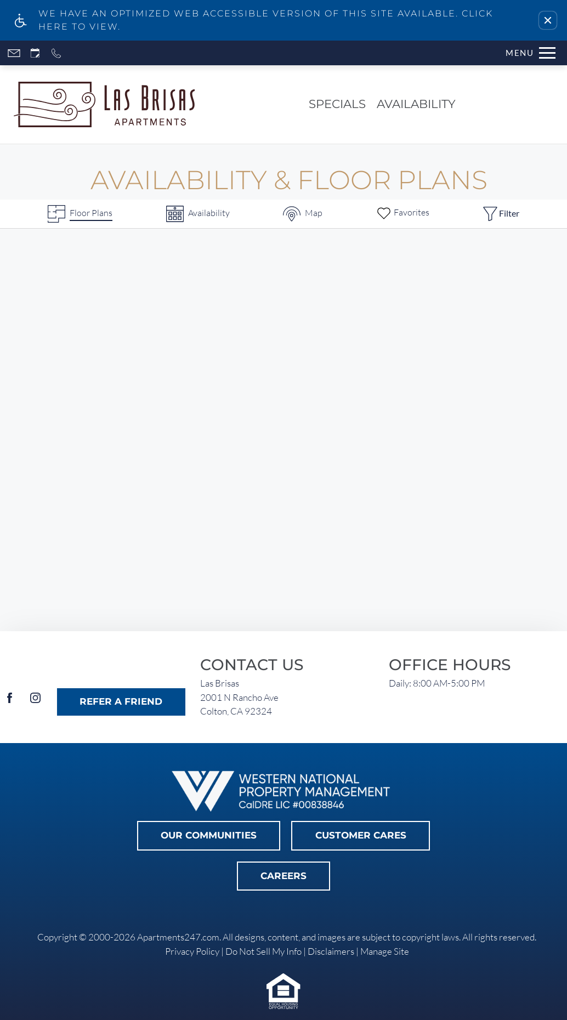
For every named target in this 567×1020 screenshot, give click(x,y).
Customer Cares (360, 835)
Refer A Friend (121, 701)
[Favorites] (402, 214)
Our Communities (209, 835)
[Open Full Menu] (530, 53)
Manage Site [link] (384, 951)
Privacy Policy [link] (192, 951)
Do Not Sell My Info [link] (263, 951)
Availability (416, 104)
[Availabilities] (198, 214)
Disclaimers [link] (331, 951)
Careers (283, 875)
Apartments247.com (178, 937)
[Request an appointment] (35, 53)
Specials (337, 104)
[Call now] (56, 53)
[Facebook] (9, 702)
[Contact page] (14, 53)
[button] (548, 20)
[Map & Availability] (302, 214)
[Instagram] (35, 702)
